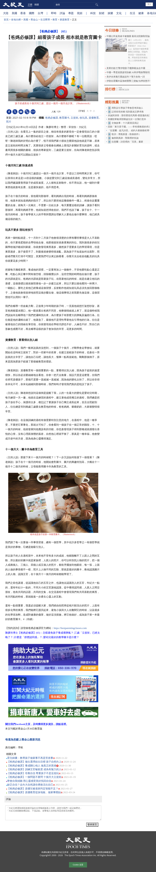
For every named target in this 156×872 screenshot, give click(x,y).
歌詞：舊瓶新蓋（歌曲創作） (126, 134)
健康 (141, 13)
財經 (101, 13)
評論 (62, 13)
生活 (132, 13)
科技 (93, 13)
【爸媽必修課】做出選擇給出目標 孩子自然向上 (34, 761)
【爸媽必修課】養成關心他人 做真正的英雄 (31, 765)
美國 (14, 13)
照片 (8, 121)
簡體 (36, 4)
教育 (54, 19)
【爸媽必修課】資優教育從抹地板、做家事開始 (34, 792)
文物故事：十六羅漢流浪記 (125, 123)
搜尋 (96, 4)
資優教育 (94, 117)
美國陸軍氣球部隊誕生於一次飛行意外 (127, 119)
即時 (53, 13)
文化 (119, 13)
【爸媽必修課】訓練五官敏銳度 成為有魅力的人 (34, 769)
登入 (149, 4)
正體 (30, 4)
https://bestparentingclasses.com (70, 628)
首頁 (6, 19)
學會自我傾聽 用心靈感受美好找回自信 (29, 781)
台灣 (40, 13)
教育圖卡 (64, 117)
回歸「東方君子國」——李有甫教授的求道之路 (131, 127)
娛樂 (110, 13)
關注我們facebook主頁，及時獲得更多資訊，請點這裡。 (37, 724)
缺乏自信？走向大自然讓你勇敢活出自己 (30, 784)
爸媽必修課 (51, 117)
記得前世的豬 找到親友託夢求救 (128, 112)
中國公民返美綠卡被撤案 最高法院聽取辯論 (128, 36)
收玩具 (83, 117)
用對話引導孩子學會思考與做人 (127, 108)
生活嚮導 (45, 19)
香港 (23, 13)
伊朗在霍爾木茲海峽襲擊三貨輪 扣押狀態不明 (129, 81)
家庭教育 (64, 19)
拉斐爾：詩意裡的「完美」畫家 (127, 142)
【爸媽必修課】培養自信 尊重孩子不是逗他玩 (33, 773)
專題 (71, 13)
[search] (76, 4)
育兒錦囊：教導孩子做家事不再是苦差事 (30, 758)
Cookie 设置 (78, 865)
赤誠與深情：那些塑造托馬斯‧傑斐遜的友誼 (129, 115)
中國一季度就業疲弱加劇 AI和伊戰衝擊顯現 (128, 72)
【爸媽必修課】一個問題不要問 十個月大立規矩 (34, 777)
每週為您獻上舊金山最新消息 (22, 739)
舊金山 (34, 19)
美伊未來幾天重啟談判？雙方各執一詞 (125, 77)
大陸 (5, 13)
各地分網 (16, 19)
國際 (31, 13)
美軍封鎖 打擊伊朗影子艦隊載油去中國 (125, 68)
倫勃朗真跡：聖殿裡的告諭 (125, 138)
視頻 (79, 13)
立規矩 (74, 117)
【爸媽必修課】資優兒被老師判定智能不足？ (32, 788)
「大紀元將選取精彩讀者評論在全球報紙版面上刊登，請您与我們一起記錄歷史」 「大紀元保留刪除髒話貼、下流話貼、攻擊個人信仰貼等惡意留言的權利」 (53, 812)
